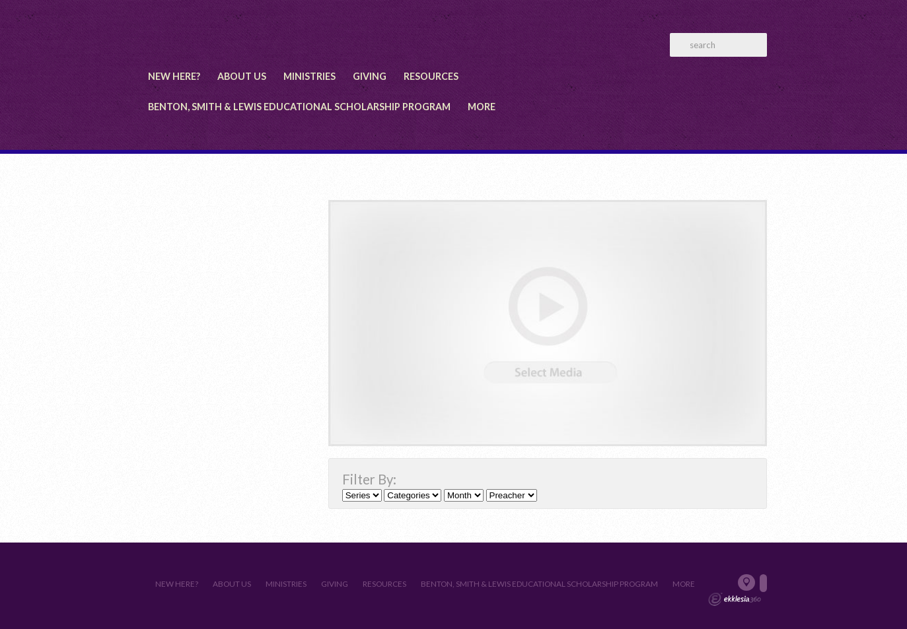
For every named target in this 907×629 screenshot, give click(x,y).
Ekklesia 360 (734, 599)
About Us (241, 76)
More (481, 106)
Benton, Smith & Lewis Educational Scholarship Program (299, 106)
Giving (369, 76)
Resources (431, 76)
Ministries (309, 76)
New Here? (174, 76)
